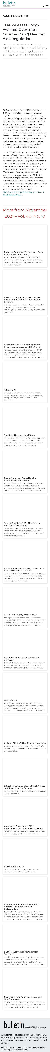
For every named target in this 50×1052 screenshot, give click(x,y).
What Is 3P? (10, 390)
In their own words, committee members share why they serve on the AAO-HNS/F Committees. (24, 832)
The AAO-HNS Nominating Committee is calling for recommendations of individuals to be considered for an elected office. (25, 748)
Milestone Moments (14, 866)
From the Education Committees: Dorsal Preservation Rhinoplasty (24, 253)
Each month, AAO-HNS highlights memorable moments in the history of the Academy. (22, 870)
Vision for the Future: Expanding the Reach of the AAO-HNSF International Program (22, 299)
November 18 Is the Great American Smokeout (22, 658)
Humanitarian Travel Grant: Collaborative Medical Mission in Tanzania (24, 569)
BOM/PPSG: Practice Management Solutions (21, 953)
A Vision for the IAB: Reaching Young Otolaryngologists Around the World (22, 346)
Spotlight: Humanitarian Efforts (19, 435)
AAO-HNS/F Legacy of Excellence (20, 615)
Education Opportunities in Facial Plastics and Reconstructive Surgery (24, 787)
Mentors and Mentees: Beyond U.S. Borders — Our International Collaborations (21, 906)
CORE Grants (10, 700)
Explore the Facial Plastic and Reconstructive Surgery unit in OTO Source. (25, 792)
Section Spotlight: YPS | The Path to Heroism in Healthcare (22, 524)
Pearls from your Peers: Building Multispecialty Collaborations (20, 479)
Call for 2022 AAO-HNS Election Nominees (25, 743)
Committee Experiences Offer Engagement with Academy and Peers (23, 827)
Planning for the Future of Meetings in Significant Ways (23, 998)
